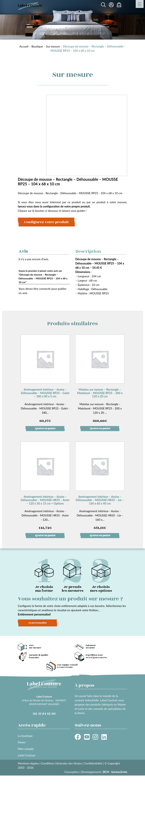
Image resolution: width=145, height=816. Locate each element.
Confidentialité (93, 763)
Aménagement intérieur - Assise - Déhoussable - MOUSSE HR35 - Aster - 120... (45, 486)
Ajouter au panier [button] (45, 428)
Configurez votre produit (46, 222)
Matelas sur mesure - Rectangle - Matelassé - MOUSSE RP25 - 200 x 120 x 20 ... (99, 379)
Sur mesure (53, 46)
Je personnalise (37, 623)
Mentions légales (28, 763)
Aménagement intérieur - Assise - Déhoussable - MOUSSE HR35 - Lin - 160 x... (99, 486)
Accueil (23, 46)
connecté (45, 288)
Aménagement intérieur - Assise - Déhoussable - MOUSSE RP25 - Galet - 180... (45, 379)
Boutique (37, 46)
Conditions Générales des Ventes (61, 763)
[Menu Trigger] (140, 4)
